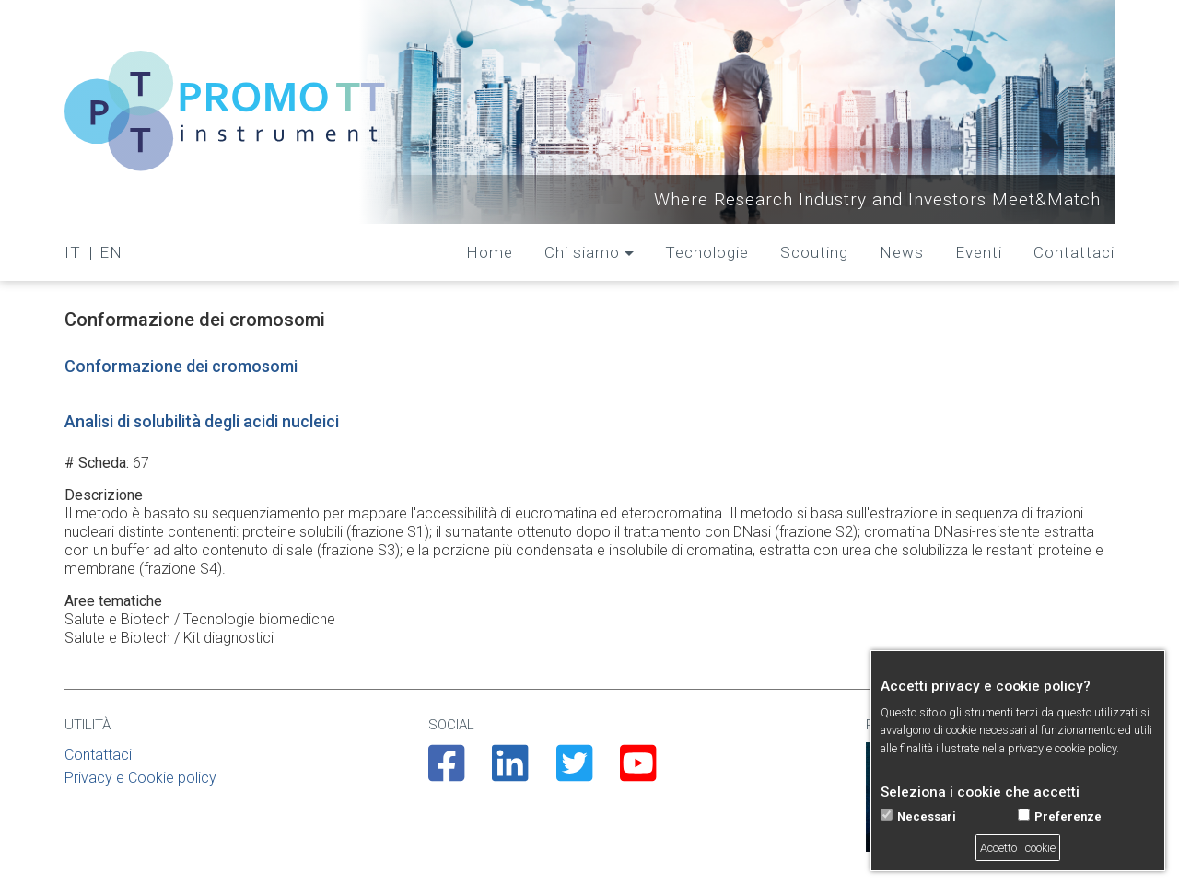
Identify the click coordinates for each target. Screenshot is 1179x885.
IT (72, 252)
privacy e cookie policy (1062, 748)
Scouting (814, 252)
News (902, 252)
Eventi (978, 252)
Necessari (926, 816)
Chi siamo (582, 252)
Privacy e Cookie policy (140, 777)
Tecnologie (707, 252)
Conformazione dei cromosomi (181, 366)
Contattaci (1074, 252)
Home (489, 252)
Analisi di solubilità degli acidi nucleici (201, 421)
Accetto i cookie (1018, 848)
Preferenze (1068, 816)
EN (111, 252)
